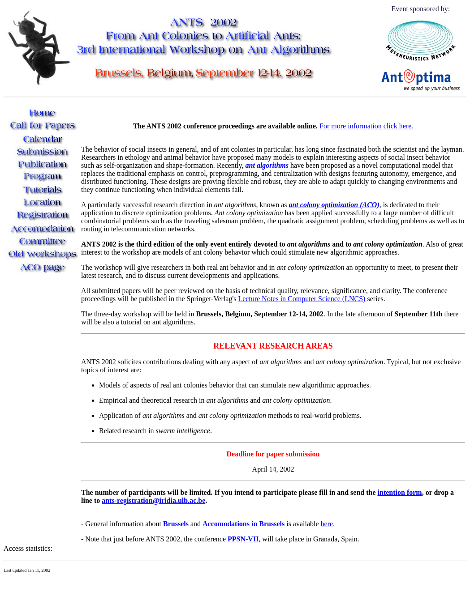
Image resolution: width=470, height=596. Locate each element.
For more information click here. (366, 126)
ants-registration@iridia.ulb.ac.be (153, 500)
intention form (400, 492)
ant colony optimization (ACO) (334, 205)
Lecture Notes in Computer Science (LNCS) (301, 298)
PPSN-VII (243, 539)
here (327, 524)
